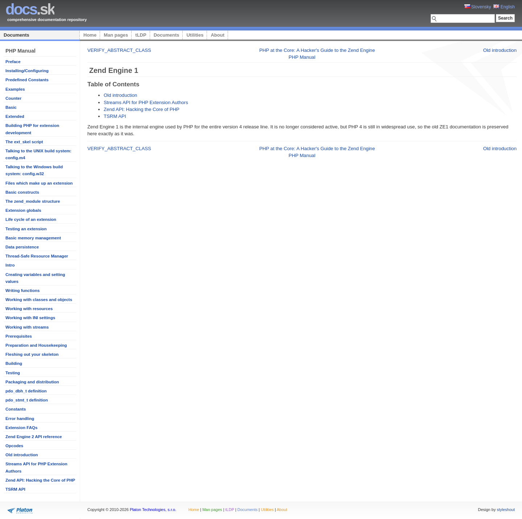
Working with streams (27, 327)
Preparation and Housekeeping (36, 345)
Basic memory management (33, 238)
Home (89, 35)
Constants (15, 409)
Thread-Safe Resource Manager (36, 256)
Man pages (116, 35)
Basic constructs (22, 192)
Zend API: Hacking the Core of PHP (40, 480)
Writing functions (22, 290)
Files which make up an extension (39, 183)
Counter (13, 98)
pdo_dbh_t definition (26, 391)
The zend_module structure (32, 201)
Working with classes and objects (38, 299)
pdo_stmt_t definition (26, 400)
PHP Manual (302, 57)
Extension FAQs (21, 427)
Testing (12, 373)
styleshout (506, 509)
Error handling (19, 418)
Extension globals (23, 210)
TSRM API (15, 489)
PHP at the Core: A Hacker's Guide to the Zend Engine (317, 50)
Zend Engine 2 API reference (33, 436)
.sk (29, 9)
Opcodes (14, 446)
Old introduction (21, 455)
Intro (10, 265)
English (504, 6)
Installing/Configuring (27, 71)
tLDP (140, 35)
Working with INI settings (30, 318)
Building (13, 363)
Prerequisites (18, 336)
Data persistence (22, 247)
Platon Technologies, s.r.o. (153, 509)
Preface (13, 61)
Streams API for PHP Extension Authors (146, 102)
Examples (15, 89)
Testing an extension (26, 229)
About (217, 35)
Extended (14, 116)
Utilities (194, 35)
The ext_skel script (24, 142)
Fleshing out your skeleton (32, 354)
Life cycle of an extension (30, 219)
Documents (16, 35)
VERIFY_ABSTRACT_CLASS (119, 50)
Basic (11, 107)
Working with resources (29, 308)
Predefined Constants (27, 80)
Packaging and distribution (32, 382)
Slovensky (477, 6)
